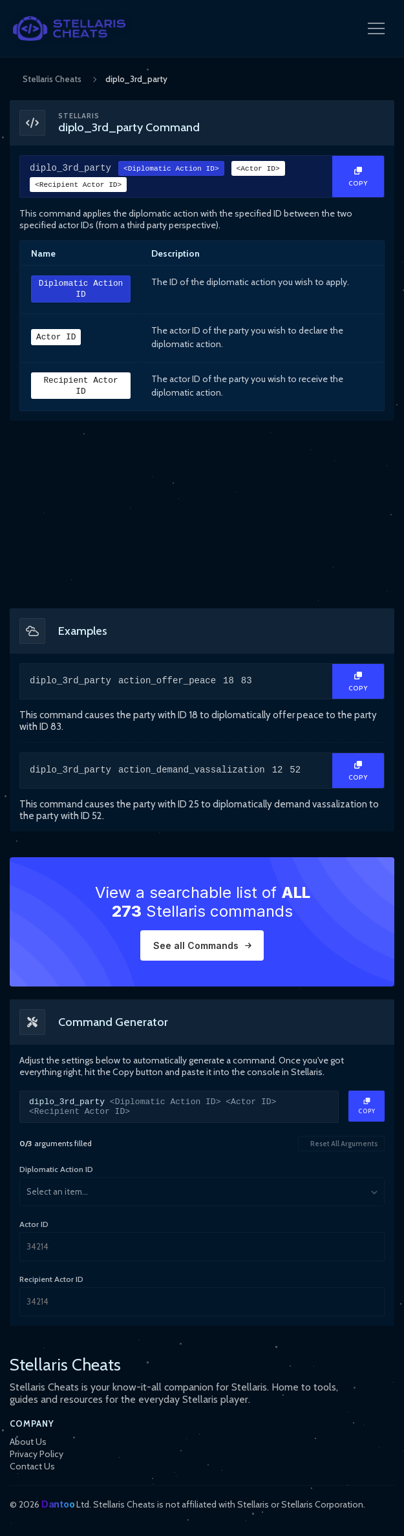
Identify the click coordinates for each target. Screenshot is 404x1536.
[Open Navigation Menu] (376, 28)
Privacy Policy (36, 1454)
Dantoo (57, 1504)
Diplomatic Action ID (81, 290)
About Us (28, 1441)
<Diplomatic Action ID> (171, 170)
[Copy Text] (358, 177)
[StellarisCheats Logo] (69, 28)
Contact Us (32, 1466)
